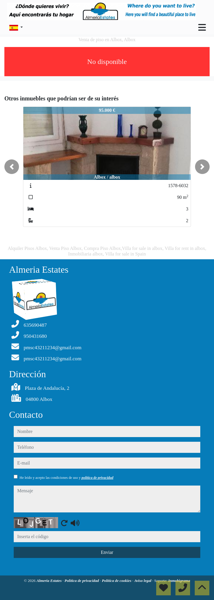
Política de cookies (117, 580)
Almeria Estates (49, 580)
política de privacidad (97, 478)
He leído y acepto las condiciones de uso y (66, 478)
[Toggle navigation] (202, 27)
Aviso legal (143, 580)
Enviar (107, 552)
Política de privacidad (82, 580)
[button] (11, 166)
